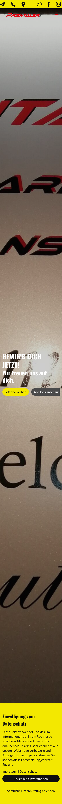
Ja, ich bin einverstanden (31, 779)
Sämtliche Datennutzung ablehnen (31, 791)
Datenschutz (28, 771)
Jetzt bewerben (15, 392)
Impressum (9, 771)
